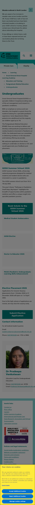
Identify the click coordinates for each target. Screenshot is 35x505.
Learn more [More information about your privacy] (6, 485)
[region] (17, 485)
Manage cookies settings (18, 501)
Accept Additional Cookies (17, 491)
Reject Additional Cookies (17, 496)
